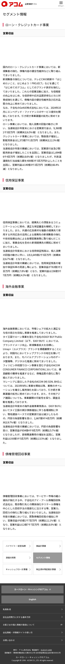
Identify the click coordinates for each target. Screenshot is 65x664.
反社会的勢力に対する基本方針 (17, 617)
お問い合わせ (9, 640)
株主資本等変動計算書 (46, 569)
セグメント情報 (43, 557)
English (32, 599)
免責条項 (7, 609)
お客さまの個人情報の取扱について (19, 624)
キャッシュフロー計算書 (17, 569)
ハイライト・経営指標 (16, 545)
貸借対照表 (11, 557)
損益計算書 (41, 545)
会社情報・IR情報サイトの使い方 (18, 632)
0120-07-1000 (46, 650)
